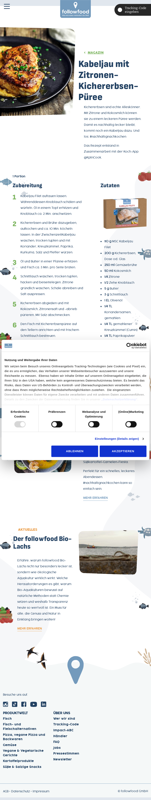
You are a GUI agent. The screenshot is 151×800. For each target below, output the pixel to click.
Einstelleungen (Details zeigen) (117, 438)
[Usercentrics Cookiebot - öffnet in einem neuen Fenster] (129, 346)
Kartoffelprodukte (18, 763)
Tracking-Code (66, 727)
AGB (5, 794)
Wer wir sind (64, 721)
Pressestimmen (66, 756)
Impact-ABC (63, 733)
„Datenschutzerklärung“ (119, 399)
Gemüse (10, 747)
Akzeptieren (123, 451)
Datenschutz (20, 794)
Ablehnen (74, 451)
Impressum (41, 794)
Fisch (7, 721)
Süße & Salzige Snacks (22, 769)
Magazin (96, 52)
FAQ (56, 744)
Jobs (57, 750)
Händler (60, 738)
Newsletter (62, 762)
